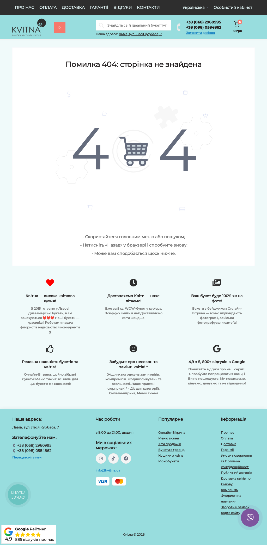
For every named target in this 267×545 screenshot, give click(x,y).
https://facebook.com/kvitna (126, 458)
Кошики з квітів (170, 455)
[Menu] (59, 27)
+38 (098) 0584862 (203, 27)
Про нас (24, 7)
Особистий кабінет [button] (233, 7)
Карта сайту (230, 513)
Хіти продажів (169, 444)
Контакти (148, 7)
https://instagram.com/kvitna (101, 458)
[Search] (101, 25)
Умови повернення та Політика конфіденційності (236, 461)
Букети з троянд (171, 450)
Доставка (73, 7)
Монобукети (168, 461)
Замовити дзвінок (200, 33)
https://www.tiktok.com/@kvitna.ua (113, 458)
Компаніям (229, 490)
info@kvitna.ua (108, 470)
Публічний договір (236, 473)
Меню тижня (168, 438)
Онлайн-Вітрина (171, 432)
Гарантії (99, 7)
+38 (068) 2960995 (203, 22)
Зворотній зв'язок (235, 507)
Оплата (48, 7)
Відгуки (122, 7)
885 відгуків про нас (34, 539)
